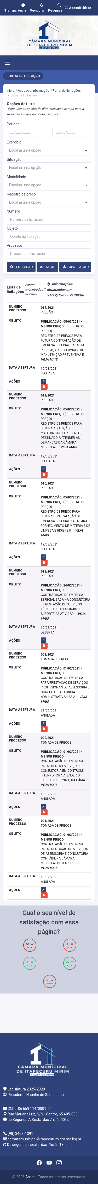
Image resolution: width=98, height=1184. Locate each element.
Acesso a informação (33, 90)
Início (10, 90)
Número (13, 211)
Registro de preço (21, 194)
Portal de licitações (67, 90)
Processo (14, 245)
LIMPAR (48, 267)
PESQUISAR (21, 267)
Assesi (30, 1177)
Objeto (12, 228)
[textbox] (49, 150)
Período (13, 124)
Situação (14, 159)
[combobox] (49, 150)
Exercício (14, 142)
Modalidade (16, 177)
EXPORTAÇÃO (76, 267)
